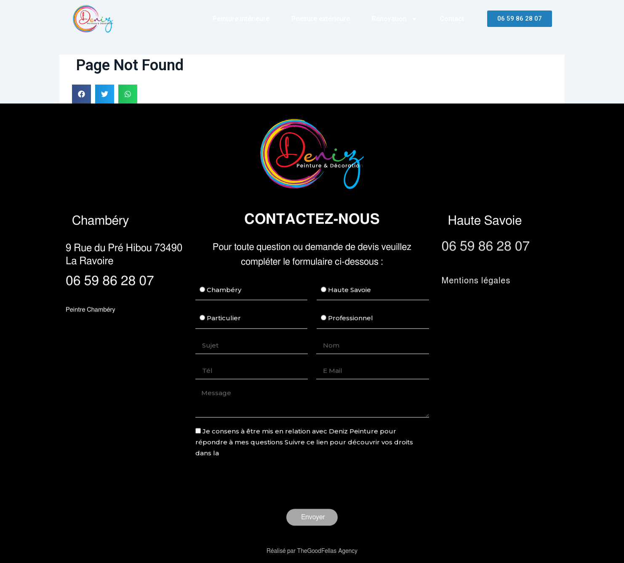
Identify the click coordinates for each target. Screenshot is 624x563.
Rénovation (395, 19)
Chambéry (224, 305)
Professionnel (350, 333)
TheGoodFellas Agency (327, 551)
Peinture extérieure (320, 19)
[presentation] (259, 499)
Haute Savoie (349, 305)
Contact (452, 19)
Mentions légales (476, 283)
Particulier (224, 333)
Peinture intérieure (241, 19)
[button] (81, 94)
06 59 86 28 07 (110, 281)
